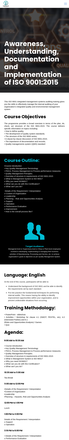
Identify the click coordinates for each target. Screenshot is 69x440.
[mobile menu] (65, 4)
